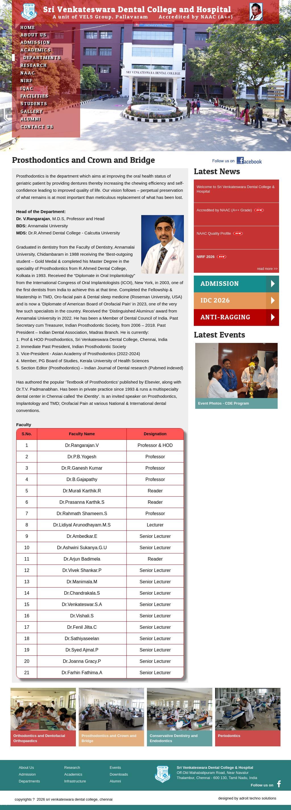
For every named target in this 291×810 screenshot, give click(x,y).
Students (33, 103)
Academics (35, 50)
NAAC (27, 73)
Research (33, 65)
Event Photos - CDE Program (223, 403)
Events (115, 767)
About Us (26, 767)
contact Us (36, 126)
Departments (42, 57)
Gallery (31, 111)
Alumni (30, 119)
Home (27, 27)
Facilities (34, 96)
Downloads (119, 774)
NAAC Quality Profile (214, 233)
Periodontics (229, 736)
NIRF (26, 80)
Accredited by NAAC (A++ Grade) (224, 210)
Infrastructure (75, 781)
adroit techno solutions (257, 798)
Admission (35, 42)
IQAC (26, 88)
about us (33, 35)
